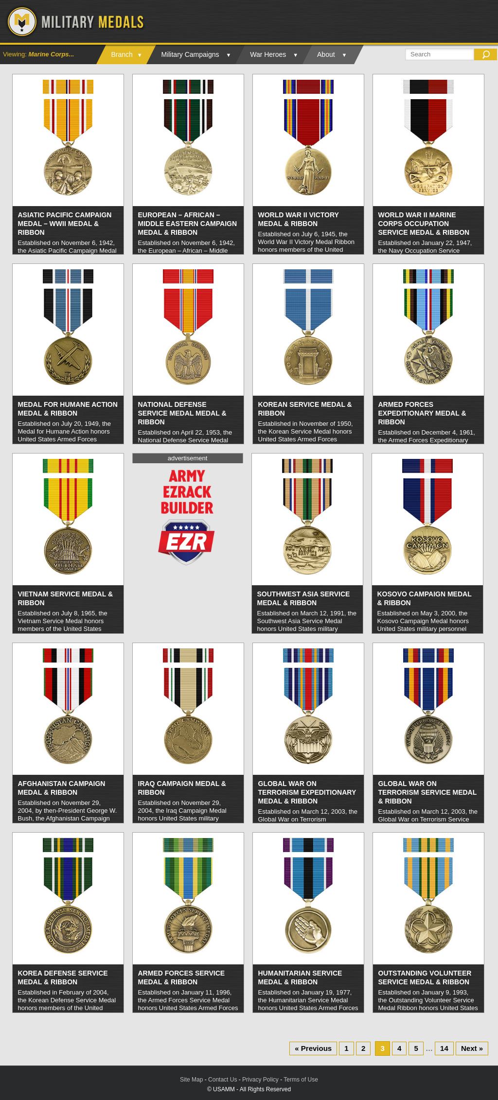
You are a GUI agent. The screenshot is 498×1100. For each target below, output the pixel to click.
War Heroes (268, 54)
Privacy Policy (260, 1079)
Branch (121, 54)
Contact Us (222, 1079)
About (326, 54)
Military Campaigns (190, 54)
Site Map (191, 1079)
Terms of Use (301, 1079)
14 (444, 1048)
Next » (472, 1048)
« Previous (313, 1048)
